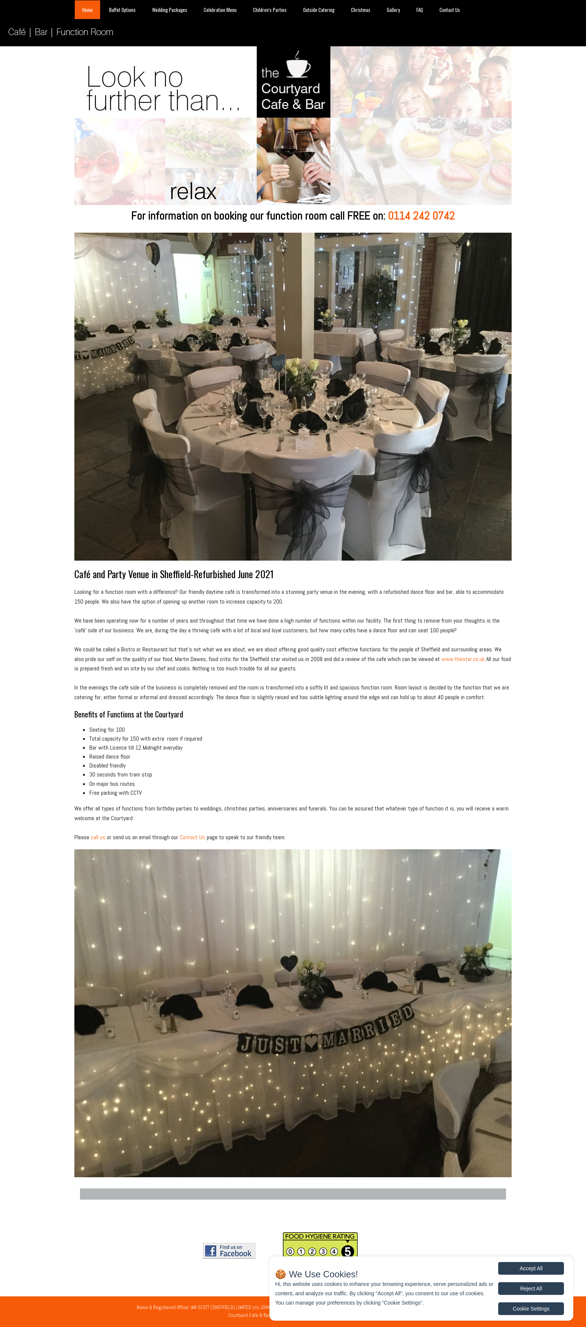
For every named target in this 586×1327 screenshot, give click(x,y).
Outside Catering (318, 9)
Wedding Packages (169, 9)
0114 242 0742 (421, 216)
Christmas (360, 9)
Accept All (530, 1268)
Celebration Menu (220, 9)
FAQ (419, 9)
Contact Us (450, 9)
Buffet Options (122, 9)
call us (98, 837)
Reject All (531, 1289)
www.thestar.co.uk (463, 659)
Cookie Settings (531, 1309)
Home (87, 9)
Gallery (393, 9)
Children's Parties (270, 9)
